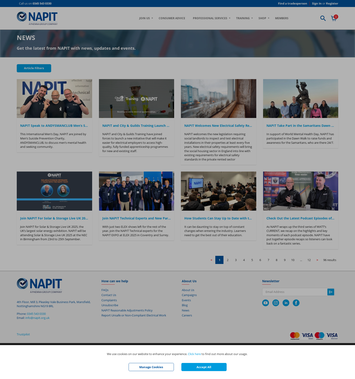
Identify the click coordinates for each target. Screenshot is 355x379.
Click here (194, 354)
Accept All (204, 367)
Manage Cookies (151, 367)
